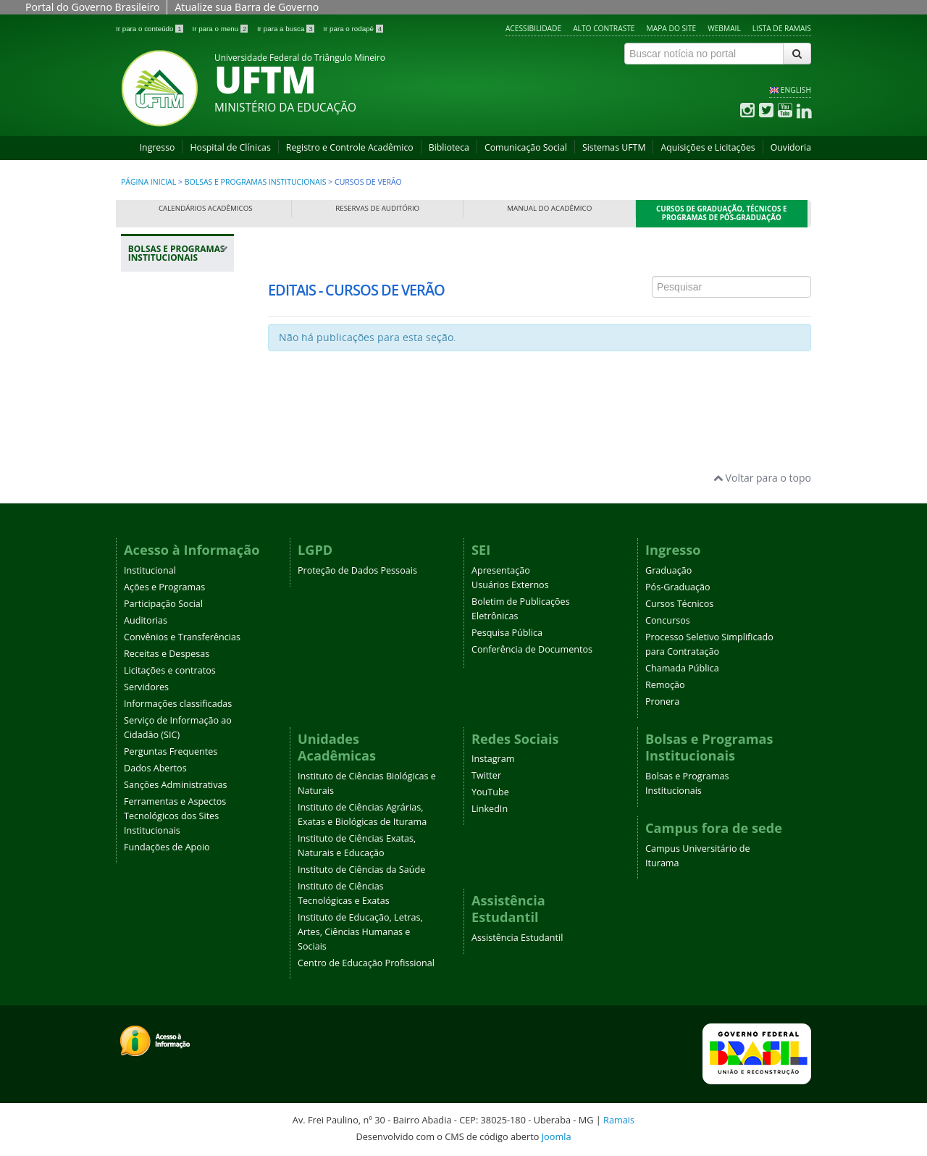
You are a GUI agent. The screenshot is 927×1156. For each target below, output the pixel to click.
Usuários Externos (510, 585)
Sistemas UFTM (614, 147)
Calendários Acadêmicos (206, 208)
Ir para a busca (286, 29)
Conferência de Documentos (531, 649)
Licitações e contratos (170, 670)
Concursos (667, 620)
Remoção (665, 685)
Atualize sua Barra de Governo (247, 7)
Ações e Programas (164, 587)
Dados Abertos (155, 768)
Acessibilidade (533, 28)
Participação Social (163, 604)
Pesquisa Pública (506, 633)
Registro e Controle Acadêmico (350, 147)
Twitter (486, 775)
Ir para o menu (221, 29)
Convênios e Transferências (182, 637)
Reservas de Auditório (377, 208)
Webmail (724, 28)
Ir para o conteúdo (150, 29)
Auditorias (145, 620)
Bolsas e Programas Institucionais (256, 182)
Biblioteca (449, 147)
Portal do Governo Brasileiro (92, 7)
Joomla (556, 1136)
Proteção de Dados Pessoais (357, 570)
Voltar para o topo (762, 478)
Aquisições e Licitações (707, 147)
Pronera (662, 701)
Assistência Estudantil (517, 937)
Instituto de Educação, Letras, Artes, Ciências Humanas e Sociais (360, 931)
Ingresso (157, 147)
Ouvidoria (791, 147)
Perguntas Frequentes (170, 751)
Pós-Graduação (677, 587)
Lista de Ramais (781, 28)
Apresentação (500, 570)
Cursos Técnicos (679, 604)
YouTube (490, 792)
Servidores (146, 687)
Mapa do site (672, 28)
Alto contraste (603, 28)
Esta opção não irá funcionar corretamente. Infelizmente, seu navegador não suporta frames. (539, 323)
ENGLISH (796, 90)
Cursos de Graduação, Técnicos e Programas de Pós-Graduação (721, 213)
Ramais (618, 1119)
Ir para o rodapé (353, 29)
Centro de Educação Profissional (366, 963)
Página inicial (148, 182)
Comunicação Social (526, 147)
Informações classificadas (178, 704)
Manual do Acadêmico (549, 208)
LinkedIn (489, 809)
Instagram (492, 759)
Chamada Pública (682, 668)
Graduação (668, 570)
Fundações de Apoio (167, 847)
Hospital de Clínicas (230, 147)
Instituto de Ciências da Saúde (361, 869)
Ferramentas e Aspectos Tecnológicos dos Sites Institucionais (175, 816)
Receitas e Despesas (166, 654)
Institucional (150, 570)
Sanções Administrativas (175, 785)
